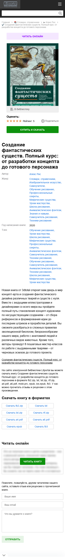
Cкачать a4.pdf (14, 419)
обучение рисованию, (42, 189)
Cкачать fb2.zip (14, 405)
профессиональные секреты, (41, 194)
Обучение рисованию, (42, 261)
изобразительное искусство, (45, 182)
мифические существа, (42, 199)
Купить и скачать (32, 129)
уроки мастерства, (39, 203)
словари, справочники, (42, 179)
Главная (6, 22)
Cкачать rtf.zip (41, 412)
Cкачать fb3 (41, 426)
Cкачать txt (41, 405)
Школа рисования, (39, 275)
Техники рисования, (40, 271)
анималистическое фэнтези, (45, 210)
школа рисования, (39, 206)
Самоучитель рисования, (43, 265)
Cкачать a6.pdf (41, 419)
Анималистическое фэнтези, (45, 268)
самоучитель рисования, (43, 217)
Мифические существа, (42, 278)
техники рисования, (40, 258)
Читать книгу (32, 461)
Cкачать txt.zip (14, 412)
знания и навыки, (39, 213)
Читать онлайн (32, 36)
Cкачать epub (14, 426)
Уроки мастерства (39, 282)
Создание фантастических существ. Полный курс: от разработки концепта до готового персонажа (32, 361)
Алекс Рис (50, 22)
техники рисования (40, 220)
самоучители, (37, 186)
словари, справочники (28, 22)
